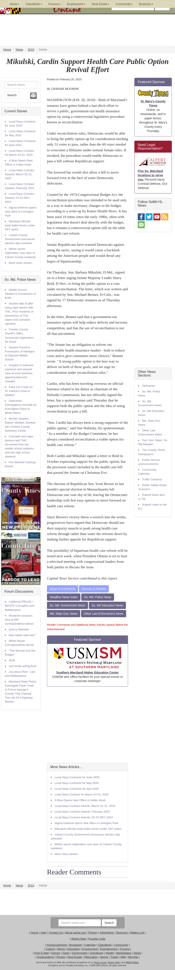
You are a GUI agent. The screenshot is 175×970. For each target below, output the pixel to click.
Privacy (93, 932)
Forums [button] (54, 4)
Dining (61, 949)
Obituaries (148, 385)
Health (110, 953)
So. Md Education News (107, 605)
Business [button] (146, 4)
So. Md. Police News (20, 279)
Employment (90, 949)
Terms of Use (100, 962)
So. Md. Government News (67, 605)
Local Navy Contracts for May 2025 (77, 783)
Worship (133, 957)
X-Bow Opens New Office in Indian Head (80, 800)
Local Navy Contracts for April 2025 (77, 788)
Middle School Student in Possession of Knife (20, 293)
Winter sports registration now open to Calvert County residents (20, 252)
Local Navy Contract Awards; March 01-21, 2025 (19, 174)
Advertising (107, 932)
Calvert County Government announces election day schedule (20, 239)
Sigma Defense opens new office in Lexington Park (20, 211)
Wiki (123, 957)
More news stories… (21, 262)
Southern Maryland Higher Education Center (87, 672)
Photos (60, 957)
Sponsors (122, 932)
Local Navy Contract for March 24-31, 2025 (82, 794)
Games (55, 953)
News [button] (14, 4)
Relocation (91, 957)
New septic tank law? (22, 635)
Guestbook (96, 953)
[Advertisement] (87, 725)
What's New (78, 938)
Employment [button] (76, 4)
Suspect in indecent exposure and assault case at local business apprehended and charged (19, 373)
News (137, 953)
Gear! (65, 953)
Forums (125, 949)
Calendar (90, 944)
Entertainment (109, 949)
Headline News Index (64, 597)
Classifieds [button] (34, 4)
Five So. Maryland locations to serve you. (150, 175)
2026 (12, 660)
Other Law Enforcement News (103, 613)
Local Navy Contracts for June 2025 (77, 777)
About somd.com (75, 932)
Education (73, 949)
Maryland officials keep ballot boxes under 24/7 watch (20, 225)
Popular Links (96, 938)
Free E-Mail (41, 953)
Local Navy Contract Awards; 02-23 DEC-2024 (19, 197)
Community (121, 944)
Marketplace (123, 953)
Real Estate (75, 957)
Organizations (45, 957)
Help (43, 932)
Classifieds (105, 944)
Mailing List (137, 932)
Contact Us (56, 932)
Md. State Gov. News (63, 613)
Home (34, 932)
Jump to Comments (62, 589)
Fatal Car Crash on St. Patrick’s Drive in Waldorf (19, 391)
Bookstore (75, 944)
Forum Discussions (18, 591)
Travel (114, 957)
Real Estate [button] (100, 4)
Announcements (57, 944)
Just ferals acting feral (22, 666)
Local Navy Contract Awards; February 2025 (82, 811)
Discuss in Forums (94, 589)
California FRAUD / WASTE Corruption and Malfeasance (19, 605)
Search (12, 95)
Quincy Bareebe (19, 629)
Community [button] (124, 4)
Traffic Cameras (152, 479)
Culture (50, 949)
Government (79, 953)
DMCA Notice (132, 962)
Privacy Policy (114, 962)
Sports (104, 957)
